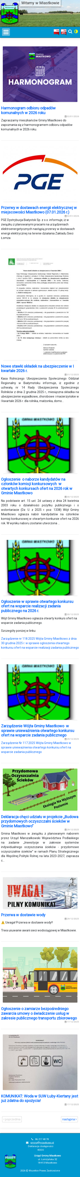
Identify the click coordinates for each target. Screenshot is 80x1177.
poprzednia (11, 1119)
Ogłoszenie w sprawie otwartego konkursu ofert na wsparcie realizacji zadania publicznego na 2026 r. (37, 606)
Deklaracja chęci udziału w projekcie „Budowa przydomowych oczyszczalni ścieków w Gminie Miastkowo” (39, 821)
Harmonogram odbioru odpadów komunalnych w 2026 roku (28, 110)
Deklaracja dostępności (40, 1146)
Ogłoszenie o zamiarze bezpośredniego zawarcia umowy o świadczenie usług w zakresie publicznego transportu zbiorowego (39, 1013)
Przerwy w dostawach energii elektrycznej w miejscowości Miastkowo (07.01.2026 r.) (39, 210)
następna (69, 1119)
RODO (41, 1150)
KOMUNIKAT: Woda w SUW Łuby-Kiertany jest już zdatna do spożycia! (39, 1098)
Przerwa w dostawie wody (23, 915)
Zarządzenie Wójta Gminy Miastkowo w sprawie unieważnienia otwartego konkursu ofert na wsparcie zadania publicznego (37, 730)
